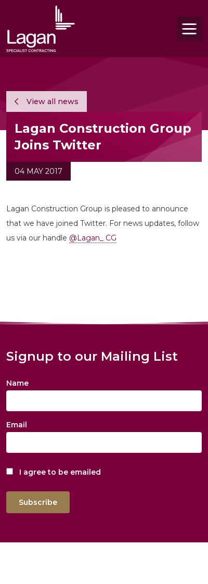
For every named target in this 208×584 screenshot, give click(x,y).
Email (16, 424)
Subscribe (38, 502)
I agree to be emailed (60, 472)
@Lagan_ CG (92, 238)
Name (17, 383)
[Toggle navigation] (189, 28)
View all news (47, 101)
